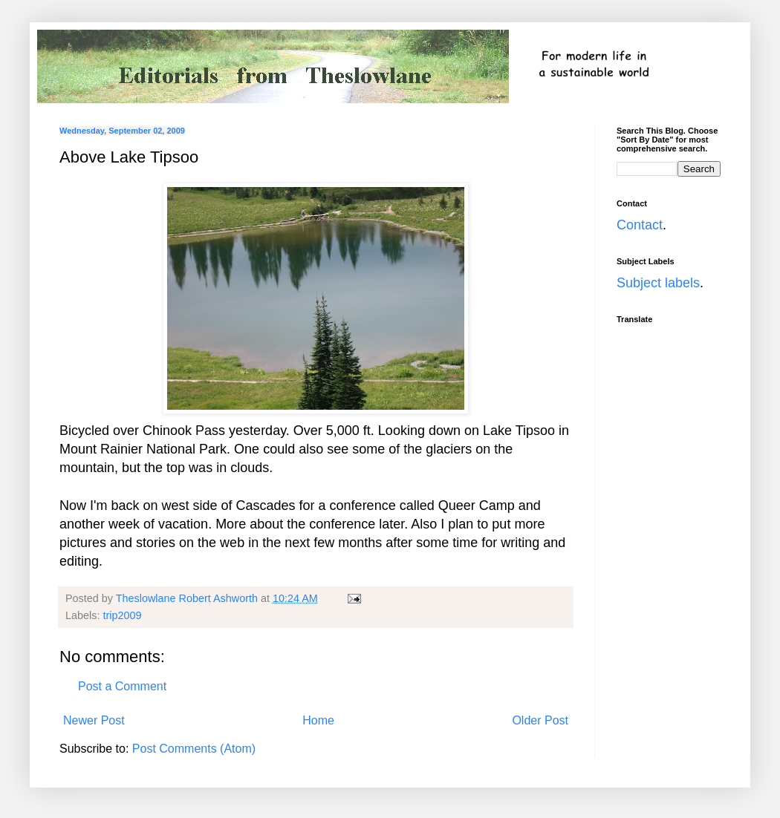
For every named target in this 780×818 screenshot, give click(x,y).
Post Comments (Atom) (194, 748)
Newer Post (94, 720)
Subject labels (658, 282)
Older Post (540, 720)
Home (318, 720)
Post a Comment (122, 686)
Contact (640, 224)
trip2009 (122, 615)
